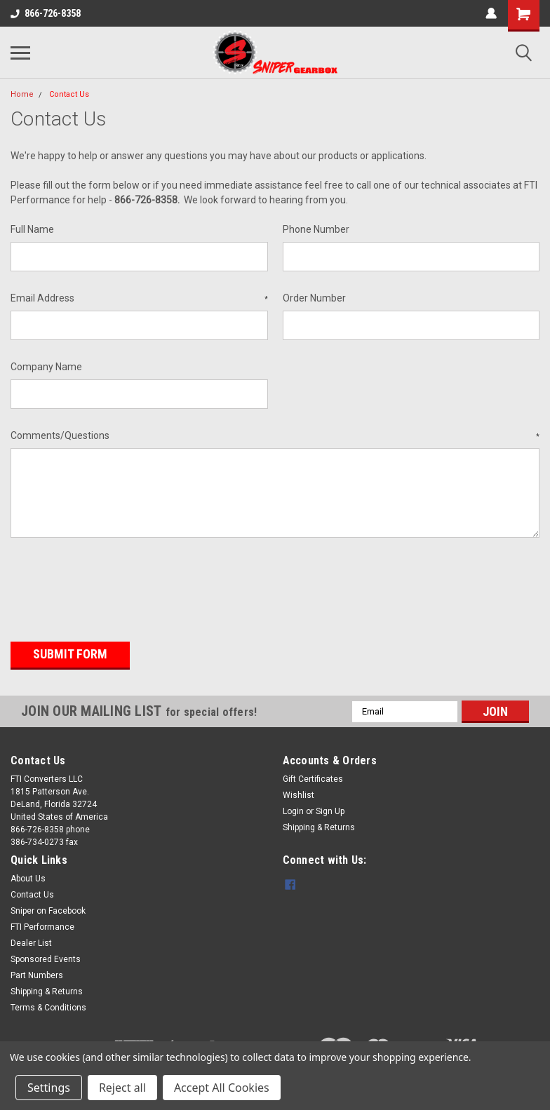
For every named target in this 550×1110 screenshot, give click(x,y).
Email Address (139, 298)
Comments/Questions (275, 436)
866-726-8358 (46, 13)
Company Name (46, 366)
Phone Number (316, 229)
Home (22, 94)
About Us (28, 878)
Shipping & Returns (319, 827)
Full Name (32, 229)
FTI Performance (42, 926)
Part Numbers (37, 975)
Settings (48, 1087)
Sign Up (330, 810)
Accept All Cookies (221, 1087)
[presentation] (117, 584)
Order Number (314, 298)
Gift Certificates (313, 778)
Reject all (122, 1087)
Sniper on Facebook (48, 910)
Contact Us (69, 94)
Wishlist (298, 794)
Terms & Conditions (48, 1007)
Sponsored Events (46, 958)
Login (293, 810)
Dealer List (31, 942)
